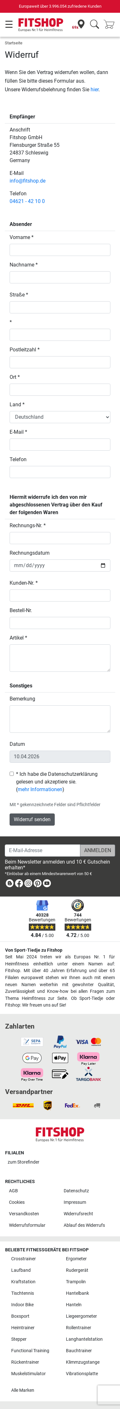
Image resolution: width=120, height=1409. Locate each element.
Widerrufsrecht (78, 1214)
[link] (9, 884)
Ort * (15, 377)
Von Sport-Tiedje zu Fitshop (33, 950)
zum (23, 1162)
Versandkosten (24, 1214)
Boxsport (20, 1316)
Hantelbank (77, 1293)
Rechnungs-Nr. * (28, 525)
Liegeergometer (81, 1316)
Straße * (19, 295)
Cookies (17, 1202)
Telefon (18, 459)
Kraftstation (23, 1282)
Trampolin (76, 1282)
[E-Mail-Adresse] (42, 850)
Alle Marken (22, 1390)
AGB (13, 1191)
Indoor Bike (22, 1305)
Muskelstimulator (28, 1373)
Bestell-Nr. (21, 610)
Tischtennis (22, 1293)
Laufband (21, 1270)
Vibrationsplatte (82, 1373)
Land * (17, 404)
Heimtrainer (23, 1327)
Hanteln (74, 1305)
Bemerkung (22, 699)
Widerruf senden (32, 819)
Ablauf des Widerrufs (84, 1225)
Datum (17, 744)
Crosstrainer (23, 1259)
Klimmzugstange (83, 1362)
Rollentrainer (78, 1327)
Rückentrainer (25, 1362)
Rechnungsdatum (30, 553)
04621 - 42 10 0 (27, 201)
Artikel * (18, 638)
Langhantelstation (84, 1339)
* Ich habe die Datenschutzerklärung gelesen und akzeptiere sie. (57, 778)
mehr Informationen (40, 789)
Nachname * (24, 265)
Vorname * (22, 237)
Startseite (13, 43)
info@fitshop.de (27, 181)
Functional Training (30, 1350)
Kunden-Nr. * (24, 583)
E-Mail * (18, 432)
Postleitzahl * (25, 350)
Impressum (75, 1202)
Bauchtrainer (79, 1350)
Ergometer (76, 1259)
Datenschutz (76, 1191)
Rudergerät (77, 1270)
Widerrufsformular (27, 1225)
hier (95, 89)
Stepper (19, 1339)
